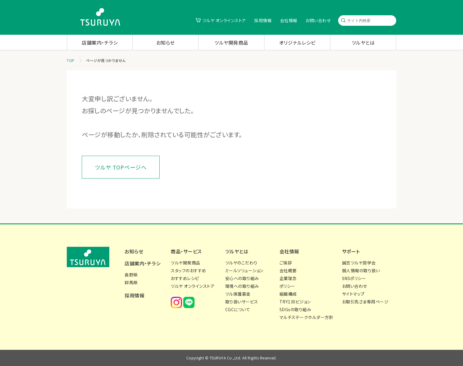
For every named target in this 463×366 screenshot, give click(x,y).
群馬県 (131, 282)
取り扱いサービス (241, 302)
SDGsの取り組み (295, 309)
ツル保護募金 (238, 294)
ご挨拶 (285, 263)
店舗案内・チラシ (100, 42)
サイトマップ (353, 294)
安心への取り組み (242, 278)
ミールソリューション (244, 270)
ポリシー (287, 286)
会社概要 (288, 270)
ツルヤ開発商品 (231, 42)
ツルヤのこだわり (241, 263)
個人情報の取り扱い (361, 270)
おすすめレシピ (185, 278)
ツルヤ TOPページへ (121, 167)
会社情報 (288, 20)
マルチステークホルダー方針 (306, 317)
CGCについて (237, 309)
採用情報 (263, 20)
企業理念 (288, 278)
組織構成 (288, 294)
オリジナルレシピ (297, 42)
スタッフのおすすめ (188, 270)
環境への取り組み (242, 286)
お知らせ (165, 42)
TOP (71, 60)
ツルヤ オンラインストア (224, 20)
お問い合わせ (318, 20)
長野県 (131, 275)
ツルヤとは (363, 42)
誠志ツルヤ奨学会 (359, 263)
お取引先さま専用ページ (365, 302)
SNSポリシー (354, 278)
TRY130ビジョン (295, 302)
